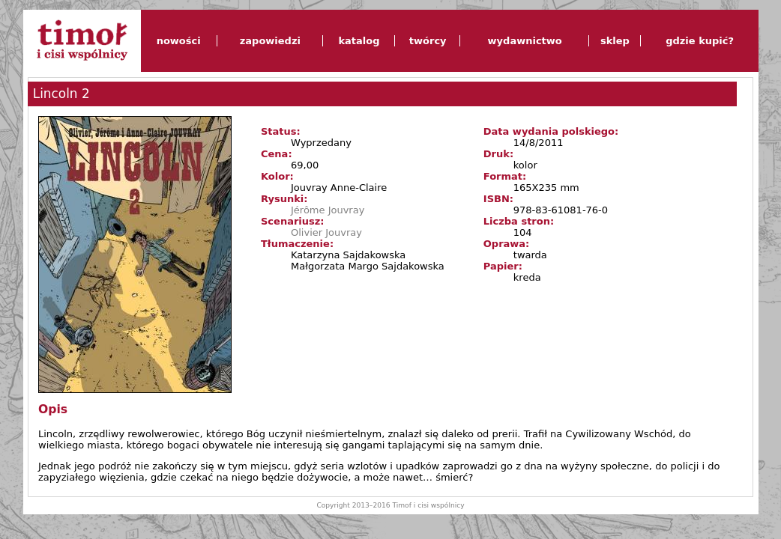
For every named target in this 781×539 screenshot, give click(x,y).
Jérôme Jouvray (327, 210)
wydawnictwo (525, 40)
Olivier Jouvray (326, 232)
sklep (615, 40)
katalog (358, 40)
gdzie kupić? (700, 40)
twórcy (428, 40)
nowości (179, 40)
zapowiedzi (270, 40)
